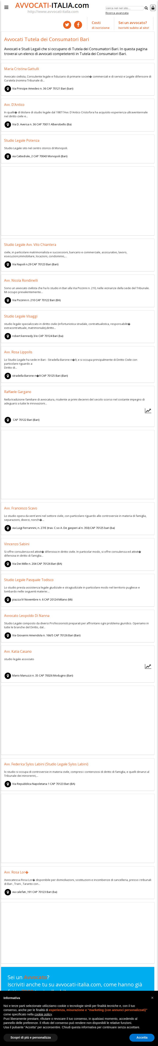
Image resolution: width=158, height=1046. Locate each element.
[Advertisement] (77, 201)
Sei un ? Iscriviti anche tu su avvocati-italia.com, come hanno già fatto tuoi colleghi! (75, 988)
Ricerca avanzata (117, 13)
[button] (152, 997)
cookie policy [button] (43, 1014)
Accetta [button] (142, 1037)
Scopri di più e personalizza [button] (30, 1037)
